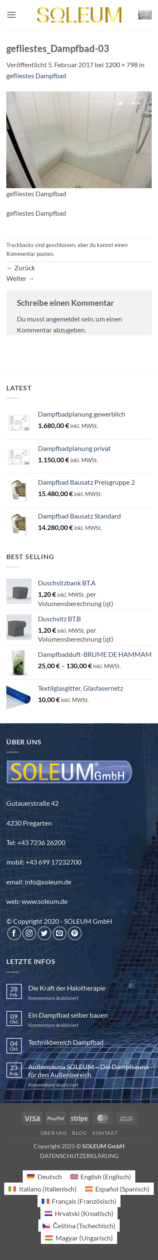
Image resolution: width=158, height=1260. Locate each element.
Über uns (53, 1133)
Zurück (20, 268)
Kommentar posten (29, 253)
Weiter (20, 278)
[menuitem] (44, 1176)
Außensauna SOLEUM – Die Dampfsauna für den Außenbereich (88, 1070)
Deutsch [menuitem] (49, 1176)
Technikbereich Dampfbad (66, 1042)
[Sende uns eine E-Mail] (60, 933)
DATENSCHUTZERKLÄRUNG (79, 1155)
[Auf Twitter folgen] (44, 933)
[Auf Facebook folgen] (14, 933)
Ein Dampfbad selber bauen (68, 1015)
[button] (11, 14)
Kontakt (105, 1133)
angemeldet (63, 319)
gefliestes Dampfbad (36, 75)
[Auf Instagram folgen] (29, 933)
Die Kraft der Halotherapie (66, 988)
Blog (79, 1133)
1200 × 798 (121, 64)
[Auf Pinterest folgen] (75, 933)
